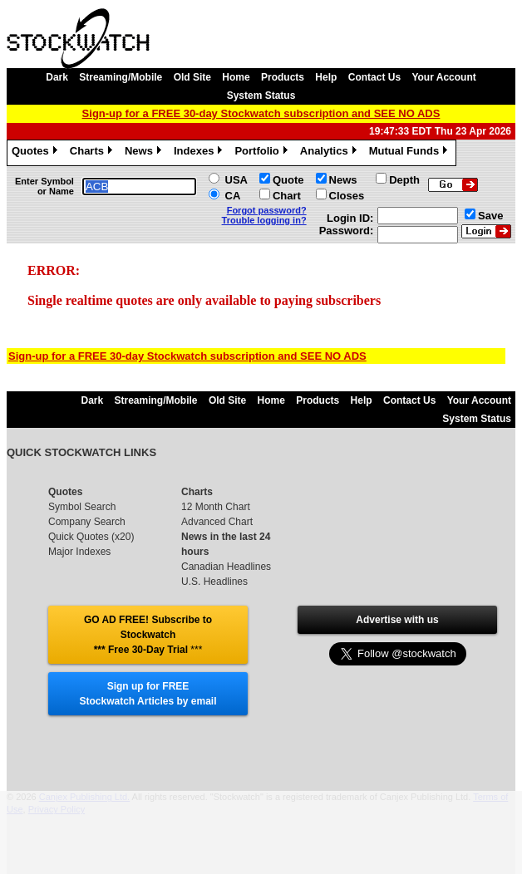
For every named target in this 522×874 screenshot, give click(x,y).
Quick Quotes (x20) (91, 537)
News (145, 153)
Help (326, 77)
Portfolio (262, 153)
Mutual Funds (410, 153)
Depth (404, 180)
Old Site (192, 77)
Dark (57, 77)
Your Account (443, 77)
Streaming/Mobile (120, 77)
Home (235, 77)
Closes (347, 195)
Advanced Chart (217, 522)
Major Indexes (79, 551)
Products (282, 77)
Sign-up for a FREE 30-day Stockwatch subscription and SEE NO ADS (261, 113)
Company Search (87, 522)
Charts (93, 153)
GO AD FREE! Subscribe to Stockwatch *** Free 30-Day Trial (148, 635)
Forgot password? (267, 210)
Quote (288, 180)
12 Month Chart (215, 507)
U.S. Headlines (214, 581)
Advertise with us (397, 620)
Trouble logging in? (264, 220)
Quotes (37, 153)
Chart (287, 195)
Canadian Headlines (226, 566)
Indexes (200, 153)
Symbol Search (82, 507)
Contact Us (374, 77)
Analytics (330, 153)
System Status (261, 95)
